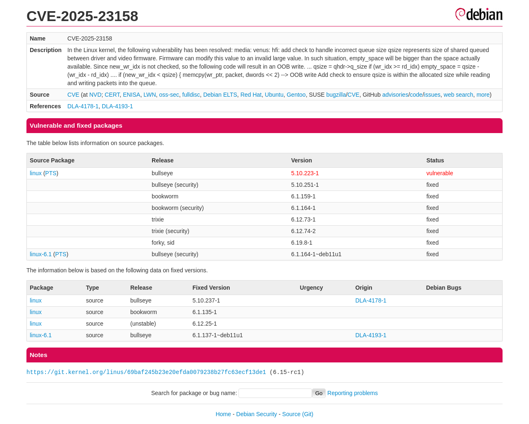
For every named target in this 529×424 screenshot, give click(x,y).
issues (432, 94)
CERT (112, 94)
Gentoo (296, 94)
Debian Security (256, 414)
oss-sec (169, 94)
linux (36, 173)
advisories (395, 94)
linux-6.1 (41, 254)
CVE (73, 94)
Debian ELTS (220, 94)
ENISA (131, 94)
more (483, 94)
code (416, 94)
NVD (95, 94)
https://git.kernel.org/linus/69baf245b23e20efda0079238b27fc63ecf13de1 (146, 372)
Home (223, 414)
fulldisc (191, 94)
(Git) (307, 414)
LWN (149, 94)
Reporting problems (352, 393)
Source (291, 414)
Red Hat (251, 94)
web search (459, 94)
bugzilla (336, 94)
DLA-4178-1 (83, 106)
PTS (50, 173)
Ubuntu (274, 94)
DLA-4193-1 (117, 106)
